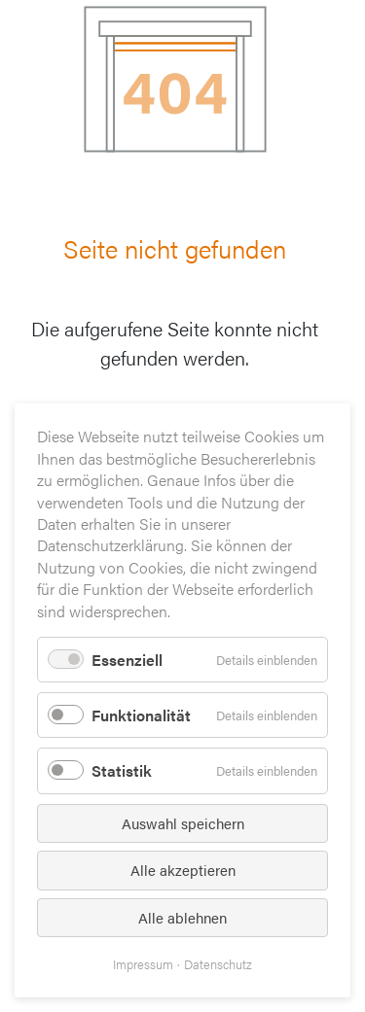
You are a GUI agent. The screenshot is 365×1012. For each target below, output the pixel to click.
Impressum (143, 964)
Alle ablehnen (182, 917)
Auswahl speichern (183, 823)
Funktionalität (141, 715)
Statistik (121, 770)
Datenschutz (218, 964)
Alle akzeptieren (183, 869)
